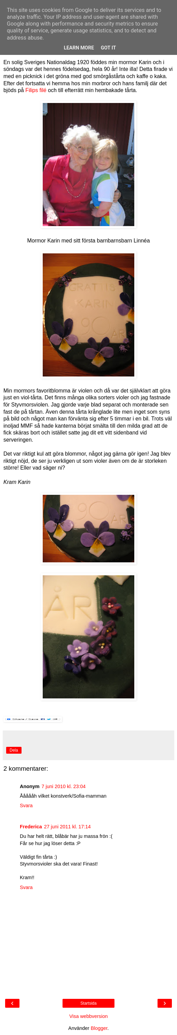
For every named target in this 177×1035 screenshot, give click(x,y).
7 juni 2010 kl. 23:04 (64, 786)
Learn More (79, 48)
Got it (108, 48)
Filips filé (35, 90)
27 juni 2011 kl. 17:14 (67, 826)
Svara (26, 805)
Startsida (88, 1003)
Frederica (31, 826)
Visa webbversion (88, 1016)
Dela (14, 750)
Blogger (99, 1028)
